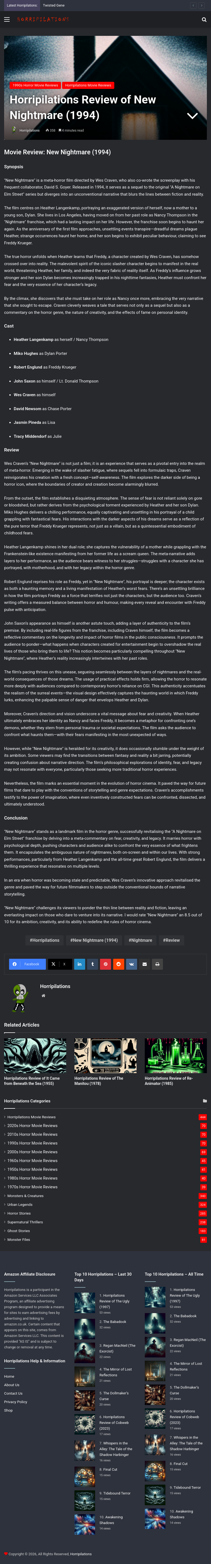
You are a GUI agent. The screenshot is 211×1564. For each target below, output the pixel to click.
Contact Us (13, 1393)
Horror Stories (19, 1213)
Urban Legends (19, 1204)
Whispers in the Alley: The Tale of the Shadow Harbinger (115, 1449)
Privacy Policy (15, 1402)
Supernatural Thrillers (25, 1222)
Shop (8, 1410)
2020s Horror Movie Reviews (32, 1125)
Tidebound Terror (117, 1493)
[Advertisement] (105, 68)
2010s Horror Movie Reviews (32, 1134)
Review (173, 940)
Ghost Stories (18, 1231)
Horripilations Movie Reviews (31, 1117)
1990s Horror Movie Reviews (32, 1143)
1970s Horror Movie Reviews (32, 1187)
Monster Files (18, 1239)
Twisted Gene (54, 5)
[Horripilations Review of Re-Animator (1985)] (176, 1055)
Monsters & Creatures (25, 1196)
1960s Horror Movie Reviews (32, 1160)
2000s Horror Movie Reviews (32, 1152)
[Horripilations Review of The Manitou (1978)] (105, 1055)
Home (9, 1376)
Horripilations (30, 130)
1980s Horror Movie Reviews (32, 1178)
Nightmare (141, 940)
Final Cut (110, 1469)
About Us (12, 1385)
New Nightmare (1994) (95, 940)
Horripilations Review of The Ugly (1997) (114, 1301)
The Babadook (114, 1322)
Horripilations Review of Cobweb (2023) (114, 1422)
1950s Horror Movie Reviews (32, 1169)
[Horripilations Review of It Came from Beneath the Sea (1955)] (35, 1055)
